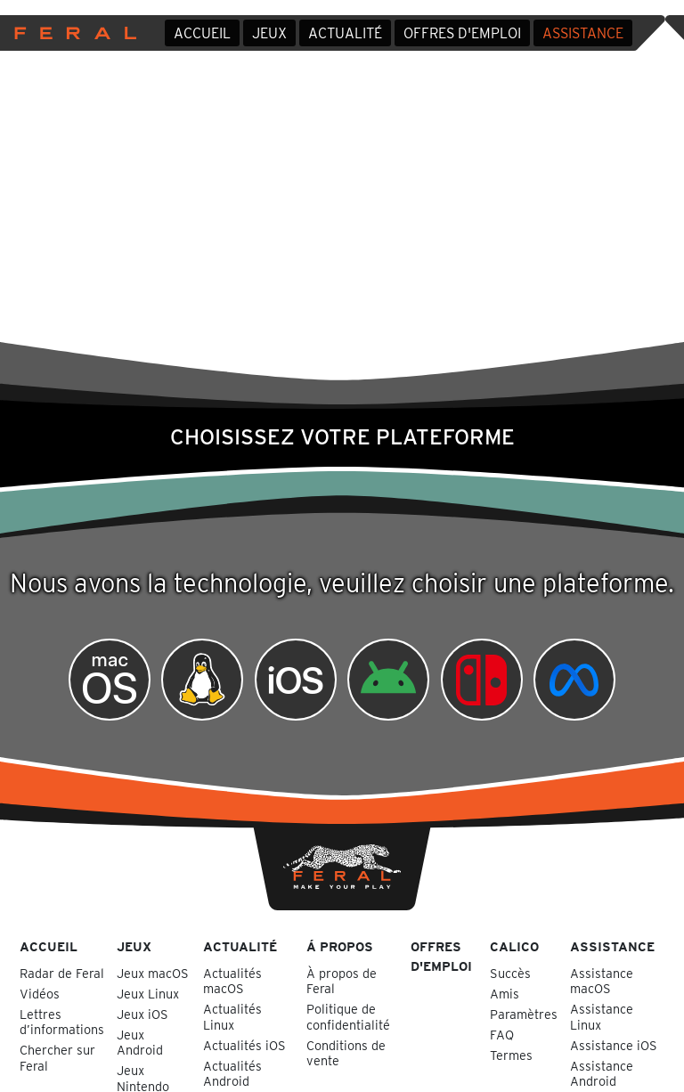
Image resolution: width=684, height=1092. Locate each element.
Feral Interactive (70, 33)
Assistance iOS (613, 1045)
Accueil (202, 33)
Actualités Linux (232, 1016)
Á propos (339, 946)
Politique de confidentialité (348, 1016)
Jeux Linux (148, 993)
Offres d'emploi (462, 33)
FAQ (502, 1034)
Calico (514, 946)
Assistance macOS (601, 981)
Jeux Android (140, 1042)
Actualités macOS (232, 981)
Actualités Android (232, 1073)
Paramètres (524, 1014)
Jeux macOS (153, 973)
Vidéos (40, 993)
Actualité (345, 33)
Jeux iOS (142, 1014)
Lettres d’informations (62, 1021)
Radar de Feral (62, 973)
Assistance (582, 33)
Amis (504, 993)
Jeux (269, 33)
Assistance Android (601, 1073)
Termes (511, 1055)
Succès (510, 973)
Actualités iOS (244, 1045)
